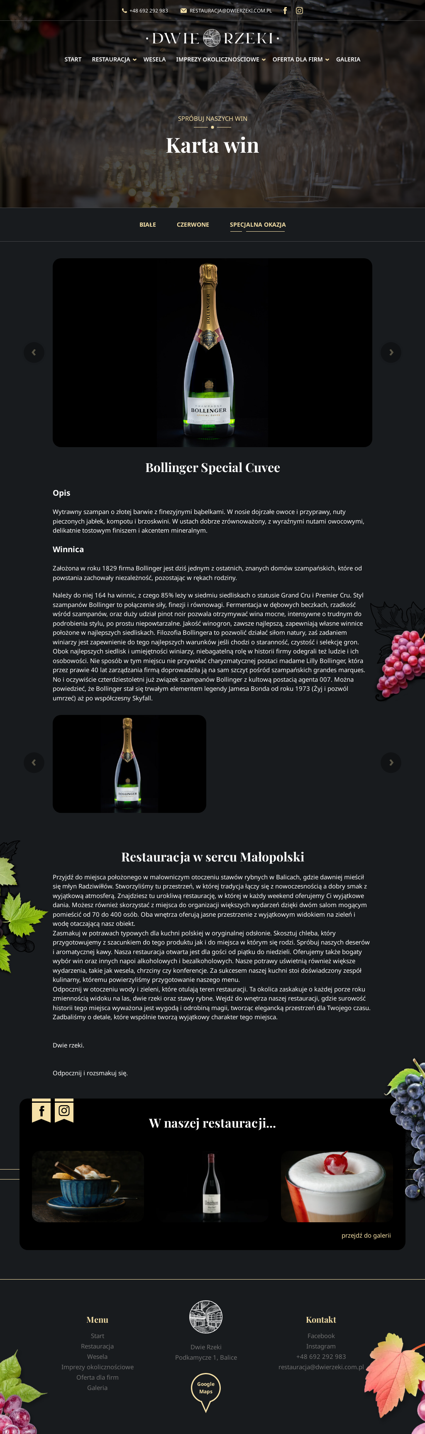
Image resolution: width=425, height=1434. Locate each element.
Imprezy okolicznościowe (217, 59)
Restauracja (111, 59)
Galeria (348, 59)
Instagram (299, 10)
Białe (147, 224)
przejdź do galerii (366, 1235)
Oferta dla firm (298, 59)
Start (73, 59)
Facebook (284, 10)
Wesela (155, 59)
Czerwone (193, 224)
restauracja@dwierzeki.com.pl (231, 10)
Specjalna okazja (258, 224)
